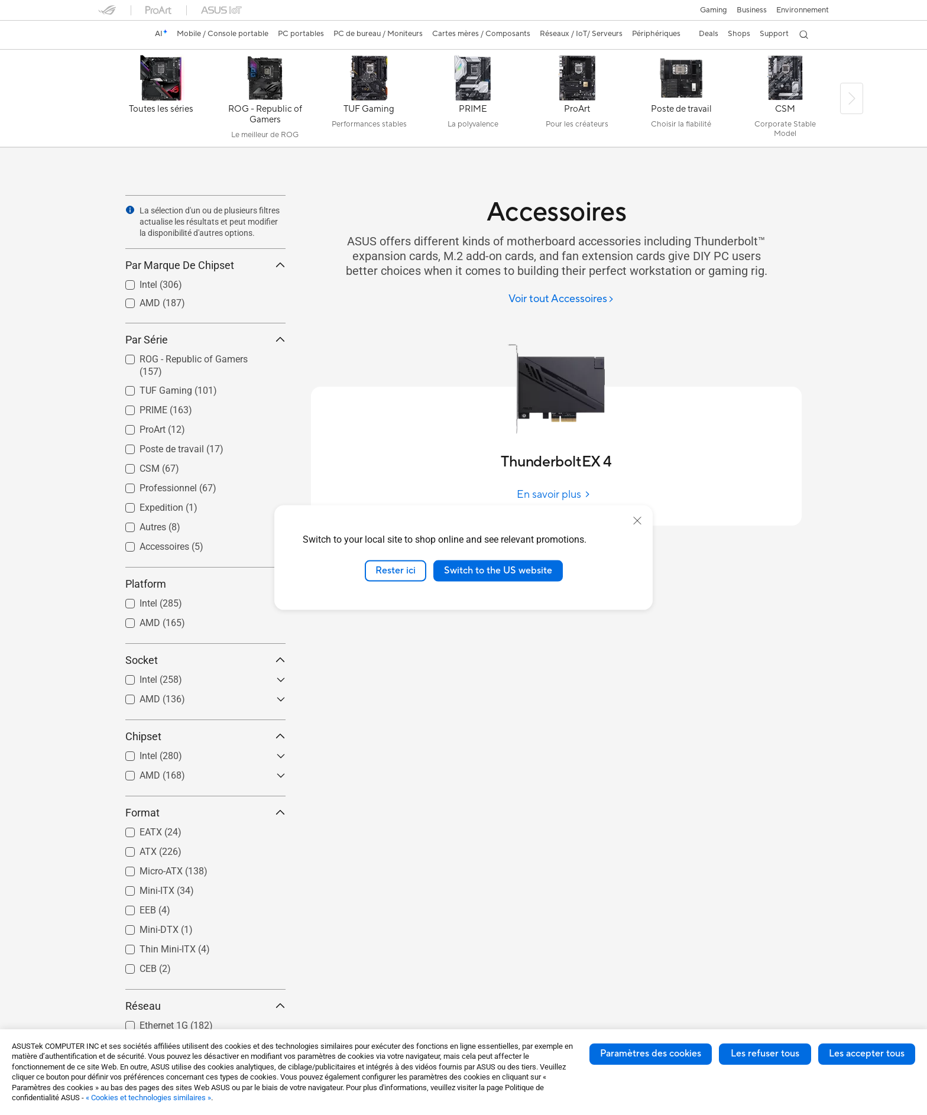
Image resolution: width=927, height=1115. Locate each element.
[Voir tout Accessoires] (561, 299)
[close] (637, 521)
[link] (118, 35)
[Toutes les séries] (161, 101)
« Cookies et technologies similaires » (148, 1097)
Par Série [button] (205, 339)
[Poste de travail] (681, 101)
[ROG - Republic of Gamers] (265, 101)
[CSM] (785, 101)
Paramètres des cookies (650, 1053)
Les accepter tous (867, 1053)
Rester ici (395, 570)
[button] (713, 10)
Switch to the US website (498, 570)
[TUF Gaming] (369, 101)
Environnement (802, 10)
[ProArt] (577, 101)
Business (752, 10)
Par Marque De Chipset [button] (205, 265)
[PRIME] (473, 101)
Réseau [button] (205, 1006)
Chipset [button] (205, 736)
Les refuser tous (765, 1053)
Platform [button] (205, 584)
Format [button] (205, 812)
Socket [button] (205, 660)
